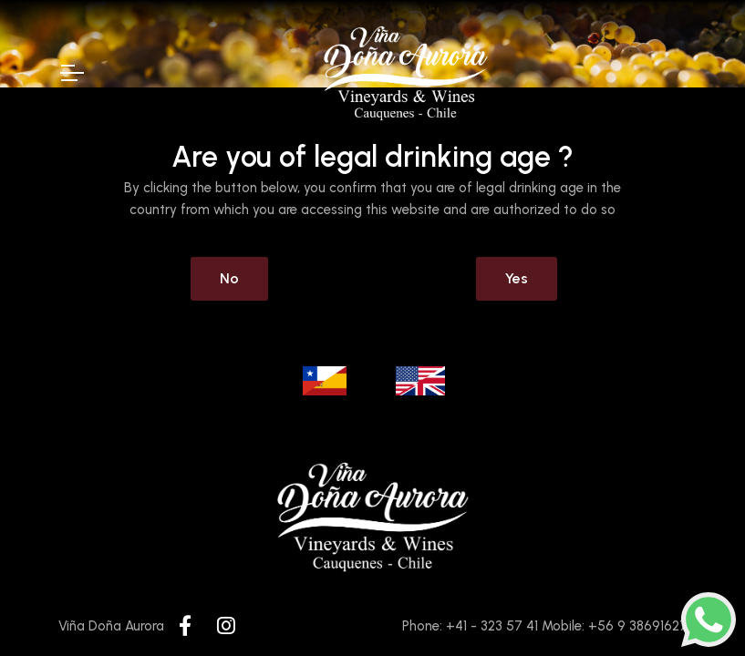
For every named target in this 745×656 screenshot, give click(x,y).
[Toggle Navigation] (71, 73)
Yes (516, 278)
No (229, 278)
